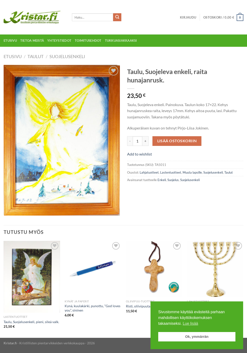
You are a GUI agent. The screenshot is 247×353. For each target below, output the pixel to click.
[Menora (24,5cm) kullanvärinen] (215, 269)
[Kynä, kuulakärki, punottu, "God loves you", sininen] (93, 269)
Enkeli (162, 180)
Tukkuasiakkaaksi (121, 40)
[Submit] (117, 17)
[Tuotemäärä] (137, 141)
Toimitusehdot (88, 40)
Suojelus (173, 180)
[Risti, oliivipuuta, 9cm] (154, 269)
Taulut (35, 56)
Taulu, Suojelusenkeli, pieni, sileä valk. (31, 322)
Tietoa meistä (32, 40)
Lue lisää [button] (190, 323)
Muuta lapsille (192, 172)
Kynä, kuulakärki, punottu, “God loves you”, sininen (92, 308)
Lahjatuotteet (149, 172)
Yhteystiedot (59, 40)
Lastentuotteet (170, 172)
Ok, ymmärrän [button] (197, 337)
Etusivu (10, 40)
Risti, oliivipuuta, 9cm (142, 306)
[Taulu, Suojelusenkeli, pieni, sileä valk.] (32, 277)
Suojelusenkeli (67, 56)
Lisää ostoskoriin (177, 141)
